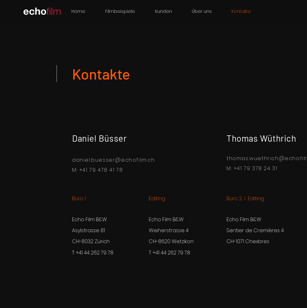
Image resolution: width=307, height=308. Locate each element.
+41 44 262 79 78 (94, 252)
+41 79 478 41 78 (101, 170)
